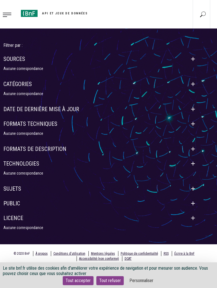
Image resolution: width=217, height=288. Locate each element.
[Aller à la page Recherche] (203, 14)
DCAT (128, 259)
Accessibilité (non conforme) (99, 259)
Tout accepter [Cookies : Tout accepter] (78, 280)
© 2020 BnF (22, 254)
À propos (42, 254)
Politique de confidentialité (139, 254)
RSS (166, 254)
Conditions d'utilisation (69, 254)
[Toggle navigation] (9, 14)
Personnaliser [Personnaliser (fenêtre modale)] (141, 280)
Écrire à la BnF (184, 254)
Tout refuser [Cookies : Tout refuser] (110, 280)
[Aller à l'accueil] (54, 13)
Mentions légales (103, 254)
